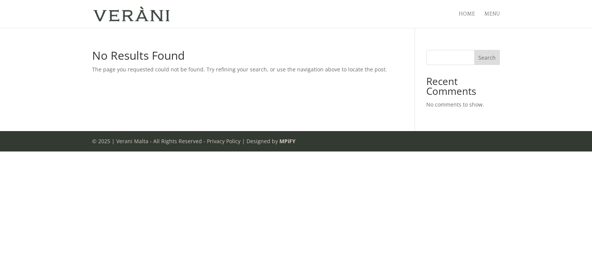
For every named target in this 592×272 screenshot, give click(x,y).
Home (467, 14)
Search (487, 57)
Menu (492, 14)
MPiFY (287, 141)
